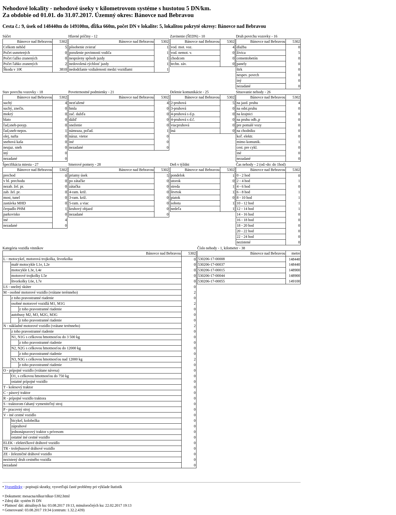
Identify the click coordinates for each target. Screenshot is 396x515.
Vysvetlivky (14, 487)
